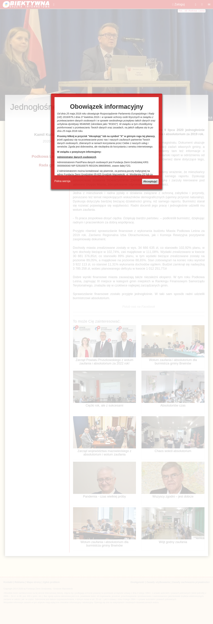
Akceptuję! (150, 181)
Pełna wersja (62, 181)
